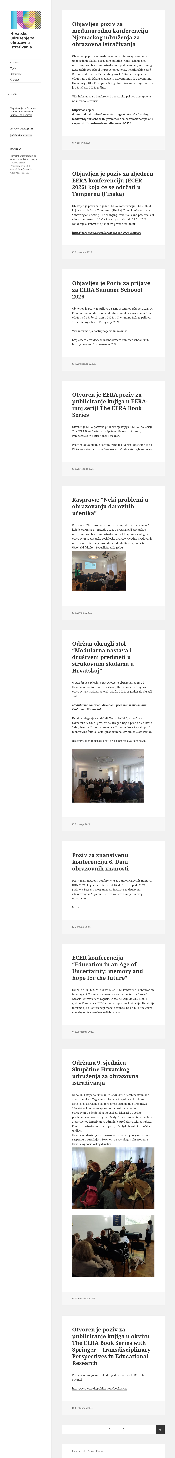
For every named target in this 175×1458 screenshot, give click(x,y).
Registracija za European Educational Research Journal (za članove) (23, 111)
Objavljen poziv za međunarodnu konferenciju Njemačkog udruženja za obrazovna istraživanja (110, 34)
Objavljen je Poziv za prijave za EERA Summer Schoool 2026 (111, 289)
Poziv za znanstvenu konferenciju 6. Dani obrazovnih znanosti (100, 861)
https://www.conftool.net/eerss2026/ (94, 344)
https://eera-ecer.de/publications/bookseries (124, 449)
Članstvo (14, 79)
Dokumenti (16, 74)
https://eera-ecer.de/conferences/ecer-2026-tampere (106, 232)
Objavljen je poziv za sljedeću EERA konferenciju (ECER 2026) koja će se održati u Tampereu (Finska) (112, 183)
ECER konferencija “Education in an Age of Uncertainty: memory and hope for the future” (107, 967)
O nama (14, 62)
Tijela (13, 68)
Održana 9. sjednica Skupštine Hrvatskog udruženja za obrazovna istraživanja (105, 1072)
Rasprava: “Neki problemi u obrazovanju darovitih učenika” (110, 506)
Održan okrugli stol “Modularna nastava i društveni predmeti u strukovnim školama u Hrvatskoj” (103, 657)
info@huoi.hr (25, 169)
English (14, 94)
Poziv (75, 907)
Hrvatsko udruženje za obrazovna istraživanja (22, 40)
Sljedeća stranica (160, 1429)
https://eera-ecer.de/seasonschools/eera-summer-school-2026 (110, 340)
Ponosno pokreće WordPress (87, 1451)
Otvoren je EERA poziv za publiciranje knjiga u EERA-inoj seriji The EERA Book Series (110, 404)
